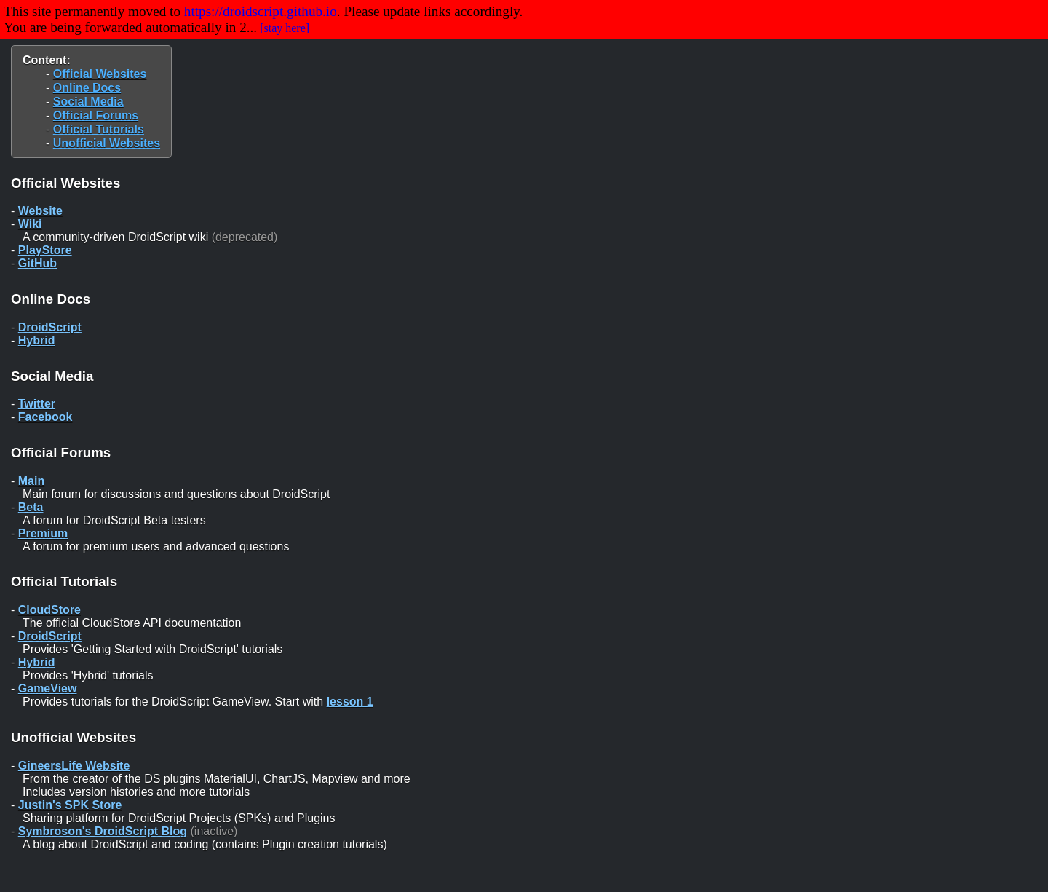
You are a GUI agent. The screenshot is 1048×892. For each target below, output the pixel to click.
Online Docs (87, 88)
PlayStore (45, 250)
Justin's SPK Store (70, 805)
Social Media (88, 101)
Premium (43, 533)
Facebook (45, 417)
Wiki (30, 224)
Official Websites (100, 74)
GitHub (37, 263)
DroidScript (50, 327)
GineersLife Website (74, 765)
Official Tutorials (98, 129)
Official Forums (95, 115)
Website (40, 211)
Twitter (36, 404)
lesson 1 (350, 701)
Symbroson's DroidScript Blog (102, 831)
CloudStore (49, 610)
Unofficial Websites (106, 143)
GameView (47, 688)
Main (31, 481)
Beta (31, 507)
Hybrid (36, 340)
